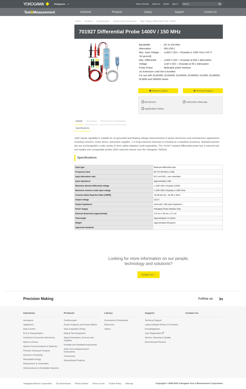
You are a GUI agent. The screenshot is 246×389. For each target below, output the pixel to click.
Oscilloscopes (102, 21)
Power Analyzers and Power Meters (80, 324)
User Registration (153, 333)
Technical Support (203, 91)
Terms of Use (98, 383)
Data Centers (29, 329)
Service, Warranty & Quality (158, 337)
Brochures (150, 102)
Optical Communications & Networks (40, 346)
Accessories (69, 356)
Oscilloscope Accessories (124, 21)
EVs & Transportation (33, 333)
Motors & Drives (30, 342)
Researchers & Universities (36, 363)
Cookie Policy (115, 383)
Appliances (28, 324)
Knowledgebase (152, 329)
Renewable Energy (32, 359)
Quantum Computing (33, 355)
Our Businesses (63, 383)
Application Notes (154, 108)
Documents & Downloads (113, 121)
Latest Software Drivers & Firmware (161, 324)
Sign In (175, 4)
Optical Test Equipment (74, 333)
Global (166, 4)
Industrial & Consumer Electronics (39, 337)
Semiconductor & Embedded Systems (41, 368)
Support (179, 12)
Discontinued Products (74, 360)
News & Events (142, 4)
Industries (85, 12)
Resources (91, 121)
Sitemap (129, 383)
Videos (107, 329)
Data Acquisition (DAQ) (75, 329)
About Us (156, 4)
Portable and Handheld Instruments (80, 345)
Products (117, 12)
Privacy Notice (81, 383)
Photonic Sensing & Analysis (36, 350)
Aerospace (28, 320)
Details (79, 121)
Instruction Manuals (196, 102)
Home (78, 21)
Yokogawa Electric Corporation (37, 383)
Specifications (82, 128)
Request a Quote (158, 91)
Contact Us (210, 12)
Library (148, 12)
